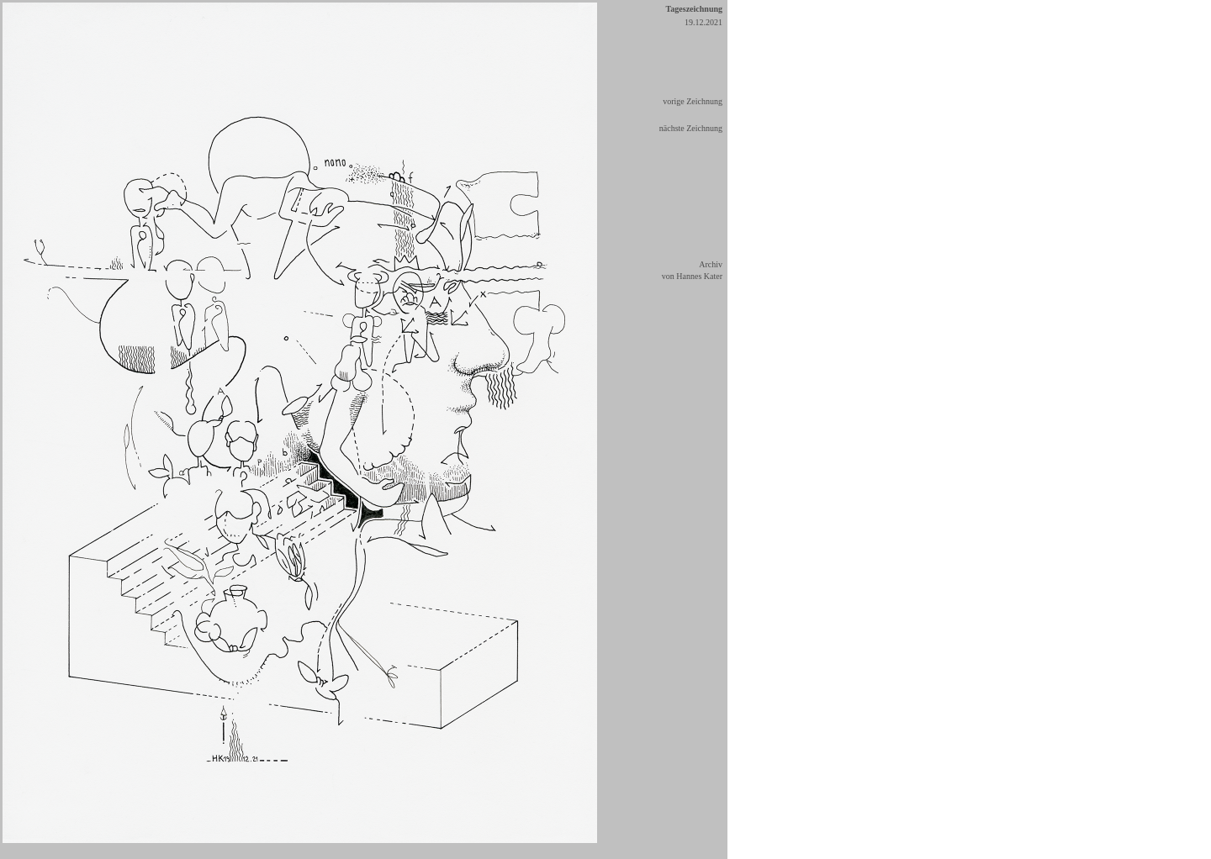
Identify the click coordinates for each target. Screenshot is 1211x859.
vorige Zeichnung (692, 101)
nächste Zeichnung (690, 128)
